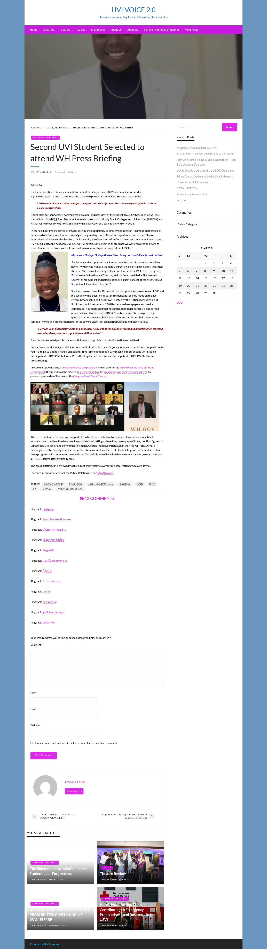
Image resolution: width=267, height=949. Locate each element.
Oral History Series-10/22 (192, 194)
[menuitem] (33, 29)
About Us (48, 29)
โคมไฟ (47, 570)
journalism (125, 483)
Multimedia (98, 29)
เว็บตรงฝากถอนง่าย (54, 529)
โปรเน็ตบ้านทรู (52, 581)
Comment (36, 644)
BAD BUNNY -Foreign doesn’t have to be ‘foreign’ (206, 153)
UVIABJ (46, 488)
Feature (65, 29)
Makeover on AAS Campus (192, 182)
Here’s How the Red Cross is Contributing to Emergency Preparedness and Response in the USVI (127, 912)
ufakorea (48, 509)
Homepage (35, 128)
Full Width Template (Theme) (161, 29)
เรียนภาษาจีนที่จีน (53, 539)
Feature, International (56, 128)
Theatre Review (113, 873)
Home (33, 29)
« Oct (180, 302)
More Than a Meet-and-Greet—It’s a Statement (205, 176)
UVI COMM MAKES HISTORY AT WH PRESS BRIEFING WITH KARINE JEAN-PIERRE (60, 914)
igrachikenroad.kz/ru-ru (57, 519)
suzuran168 (50, 601)
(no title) (181, 200)
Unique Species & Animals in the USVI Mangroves (205, 170)
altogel (47, 591)
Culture (107, 868)
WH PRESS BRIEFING (69, 488)
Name (33, 692)
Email (33, 708)
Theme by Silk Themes (44, 944)
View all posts (74, 791)
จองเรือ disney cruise (55, 560)
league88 (48, 550)
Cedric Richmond (53, 483)
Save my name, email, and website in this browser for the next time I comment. (76, 743)
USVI (152, 483)
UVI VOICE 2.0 (134, 10)
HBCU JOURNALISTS (100, 483)
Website (35, 725)
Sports (81, 29)
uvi (34, 488)
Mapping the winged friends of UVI (197, 147)
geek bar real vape (53, 612)
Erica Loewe (75, 483)
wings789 (48, 622)
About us (132, 29)
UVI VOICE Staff (44, 172)
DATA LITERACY (187, 188)
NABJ (140, 483)
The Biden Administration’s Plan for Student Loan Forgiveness (58, 871)
